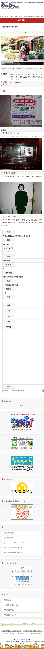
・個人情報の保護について (11, 631)
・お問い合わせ (22, 633)
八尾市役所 (7, 600)
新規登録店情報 (9, 533)
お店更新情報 (8, 538)
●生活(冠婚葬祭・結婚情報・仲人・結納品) (27, 16)
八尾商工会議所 (9, 610)
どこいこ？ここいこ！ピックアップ (16, 543)
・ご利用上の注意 (8, 633)
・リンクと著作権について (32, 631)
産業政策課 (25, 639)
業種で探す (4, 16)
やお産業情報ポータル (11, 605)
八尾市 (17, 639)
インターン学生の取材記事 (13, 548)
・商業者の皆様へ (35, 633)
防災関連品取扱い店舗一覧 (13, 553)
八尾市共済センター (10, 615)
